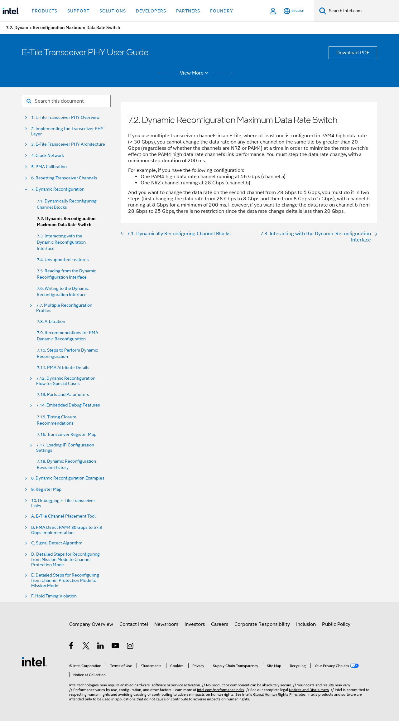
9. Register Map (46, 489)
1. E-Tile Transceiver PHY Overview (65, 117)
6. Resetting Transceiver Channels (64, 178)
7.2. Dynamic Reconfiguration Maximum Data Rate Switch (66, 222)
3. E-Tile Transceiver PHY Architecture (68, 144)
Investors (195, 624)
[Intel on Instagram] (130, 646)
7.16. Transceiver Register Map (66, 434)
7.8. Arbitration (51, 321)
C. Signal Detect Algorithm (56, 543)
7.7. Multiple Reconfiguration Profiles (64, 308)
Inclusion (306, 624)
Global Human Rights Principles (279, 694)
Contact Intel (133, 624)
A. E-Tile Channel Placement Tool (63, 516)
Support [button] (78, 11)
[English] (294, 11)
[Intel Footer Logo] (34, 661)
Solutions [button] (112, 11)
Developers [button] (151, 11)
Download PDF (352, 53)
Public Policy (336, 624)
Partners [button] (188, 11)
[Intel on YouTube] (116, 646)
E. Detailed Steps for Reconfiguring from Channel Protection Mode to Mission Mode (65, 580)
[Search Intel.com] (362, 11)
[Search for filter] (66, 101)
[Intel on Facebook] (71, 646)
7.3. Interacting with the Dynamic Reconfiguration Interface (61, 242)
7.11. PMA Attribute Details (63, 367)
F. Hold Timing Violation (54, 596)
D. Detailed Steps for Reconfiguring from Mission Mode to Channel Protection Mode (65, 560)
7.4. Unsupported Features (63, 259)
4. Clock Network (47, 155)
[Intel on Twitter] (86, 646)
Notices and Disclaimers (309, 689)
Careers (219, 624)
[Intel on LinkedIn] (101, 646)
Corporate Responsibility (262, 624)
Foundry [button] (221, 11)
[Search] (322, 11)
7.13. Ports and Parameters (63, 394)
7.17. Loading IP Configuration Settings (65, 447)
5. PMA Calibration (49, 166)
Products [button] (44, 11)
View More (195, 73)
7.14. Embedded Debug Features (68, 405)
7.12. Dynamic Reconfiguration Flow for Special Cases (65, 381)
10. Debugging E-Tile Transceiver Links (63, 503)
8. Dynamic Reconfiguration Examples (67, 478)
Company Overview (91, 624)
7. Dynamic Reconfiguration (57, 189)
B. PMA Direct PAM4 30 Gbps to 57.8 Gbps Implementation (66, 530)
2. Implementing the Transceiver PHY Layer (67, 131)
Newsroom (166, 624)
